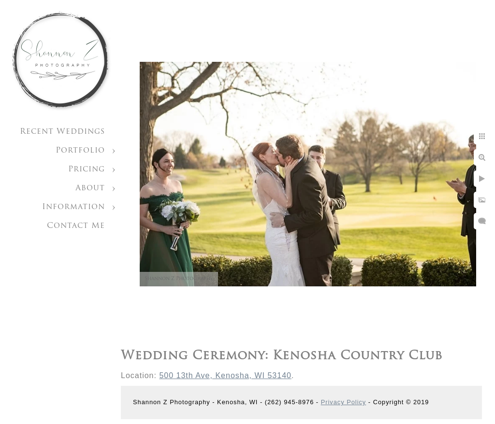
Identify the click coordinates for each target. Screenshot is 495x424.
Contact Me (76, 226)
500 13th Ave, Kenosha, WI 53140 (225, 375)
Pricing (86, 169)
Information (73, 207)
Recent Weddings (62, 132)
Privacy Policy (343, 402)
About (90, 188)
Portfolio (80, 151)
